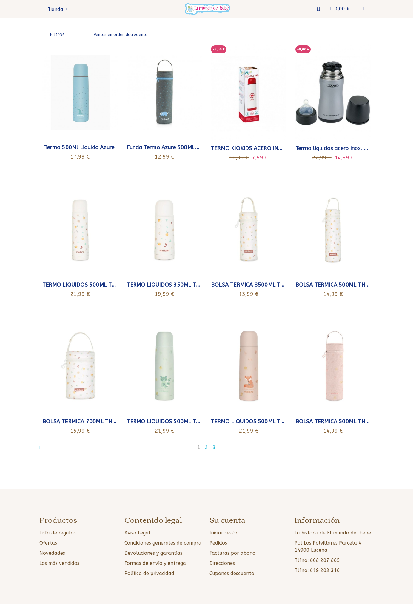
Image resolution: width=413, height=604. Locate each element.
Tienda (57, 9)
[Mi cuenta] (363, 9)
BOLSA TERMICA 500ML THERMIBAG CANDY (351, 421)
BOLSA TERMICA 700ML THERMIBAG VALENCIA (102, 421)
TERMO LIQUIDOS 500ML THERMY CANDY (264, 421)
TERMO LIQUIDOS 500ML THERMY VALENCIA (99, 285)
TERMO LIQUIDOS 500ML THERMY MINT (178, 421)
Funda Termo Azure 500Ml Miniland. (173, 147)
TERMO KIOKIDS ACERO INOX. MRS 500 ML (265, 148)
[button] (318, 9)
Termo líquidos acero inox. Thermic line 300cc (353, 148)
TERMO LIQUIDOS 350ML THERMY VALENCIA (184, 285)
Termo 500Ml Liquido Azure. (80, 147)
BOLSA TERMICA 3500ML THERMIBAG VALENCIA (273, 285)
